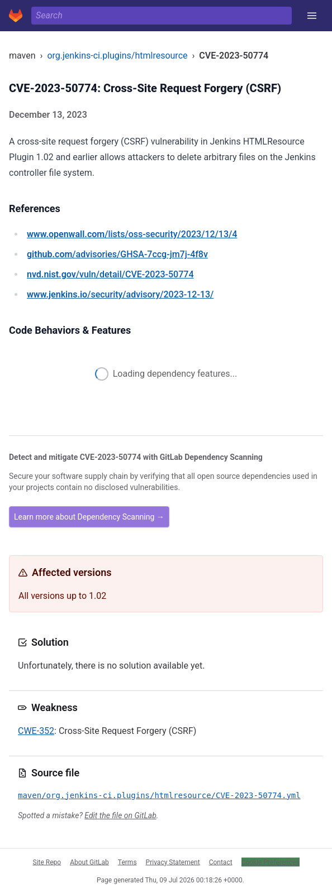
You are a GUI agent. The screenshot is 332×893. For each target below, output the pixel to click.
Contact (221, 862)
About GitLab (89, 862)
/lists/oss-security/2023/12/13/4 (132, 234)
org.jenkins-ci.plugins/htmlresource (117, 55)
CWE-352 (36, 731)
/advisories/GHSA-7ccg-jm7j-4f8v (117, 254)
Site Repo (47, 862)
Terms (127, 862)
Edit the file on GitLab (120, 815)
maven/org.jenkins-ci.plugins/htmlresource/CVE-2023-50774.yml (159, 795)
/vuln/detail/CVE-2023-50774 (110, 274)
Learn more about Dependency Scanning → (89, 516)
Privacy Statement (173, 862)
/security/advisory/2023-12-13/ (120, 294)
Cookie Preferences (270, 862)
